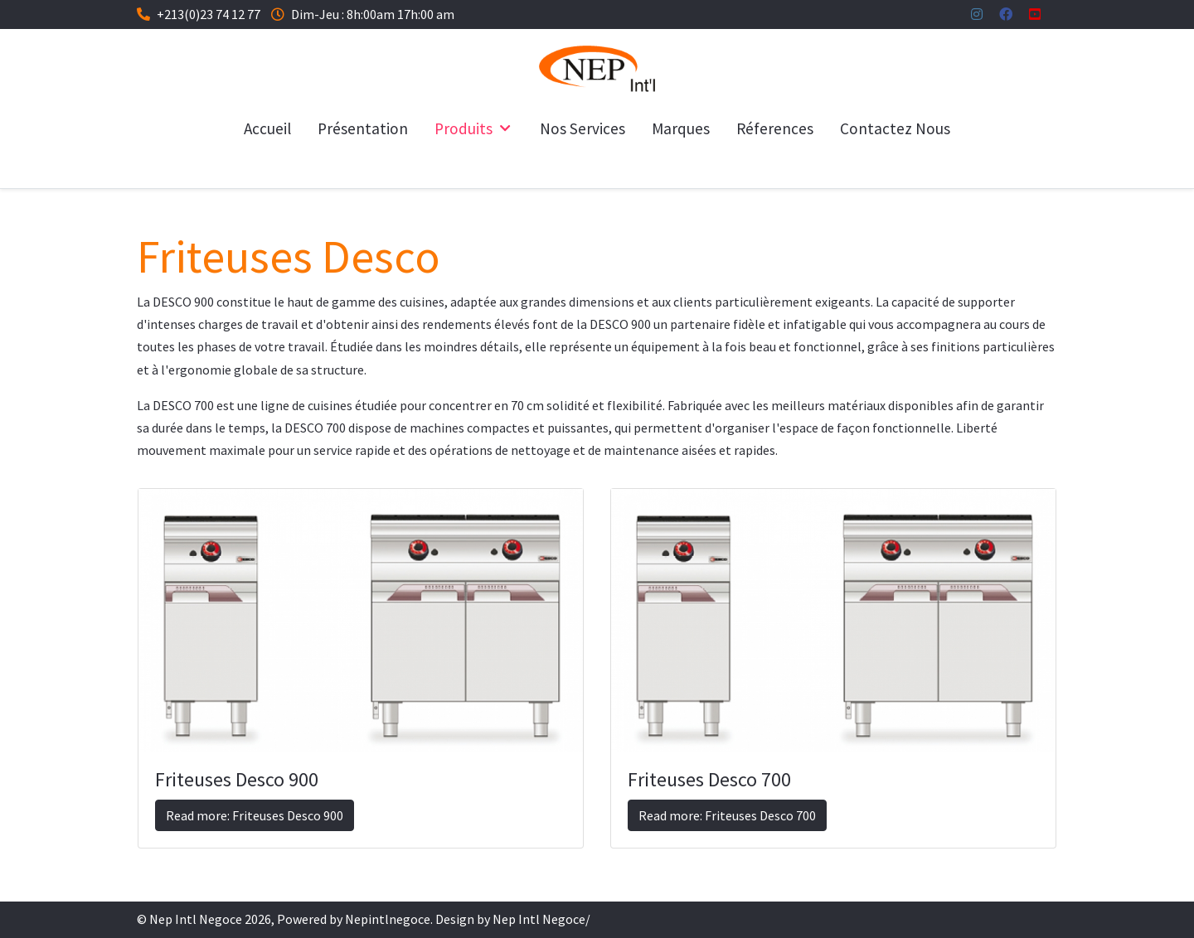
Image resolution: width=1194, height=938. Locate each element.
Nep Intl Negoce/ (541, 919)
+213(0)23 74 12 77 (208, 14)
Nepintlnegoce (387, 919)
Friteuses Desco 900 (236, 779)
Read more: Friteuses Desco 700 (727, 815)
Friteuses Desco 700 (709, 779)
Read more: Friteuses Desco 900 (254, 815)
